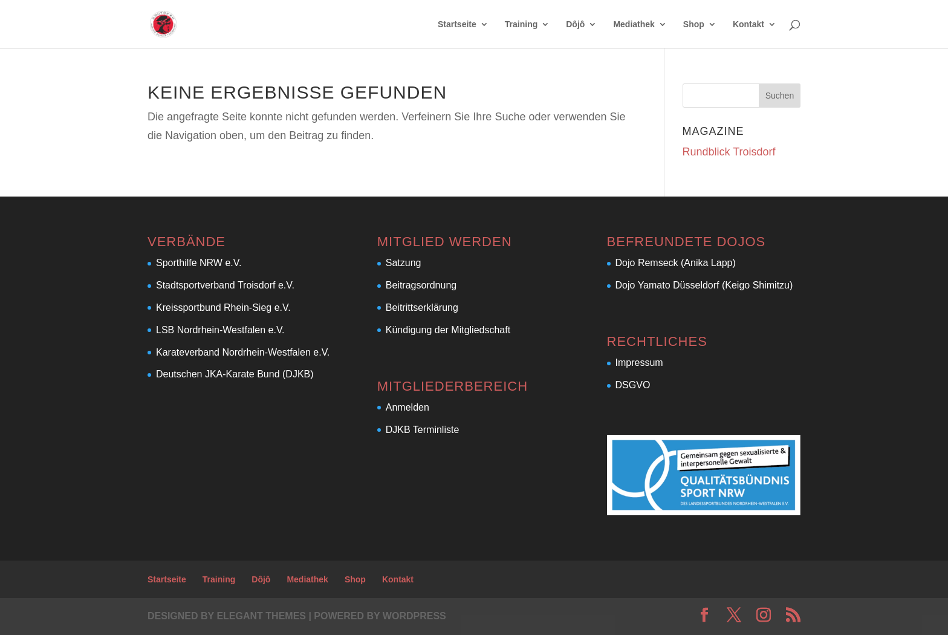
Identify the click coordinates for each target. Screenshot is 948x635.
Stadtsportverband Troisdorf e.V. (225, 285)
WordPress (414, 616)
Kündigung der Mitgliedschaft (448, 330)
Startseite (457, 24)
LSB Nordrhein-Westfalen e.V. (220, 330)
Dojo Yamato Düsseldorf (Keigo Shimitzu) (704, 285)
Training (521, 24)
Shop (693, 24)
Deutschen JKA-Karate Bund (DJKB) (235, 374)
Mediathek (633, 24)
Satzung (403, 263)
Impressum (639, 362)
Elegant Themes (261, 616)
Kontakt (748, 24)
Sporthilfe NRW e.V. (198, 263)
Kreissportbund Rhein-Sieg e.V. (223, 307)
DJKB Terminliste (422, 430)
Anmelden (407, 407)
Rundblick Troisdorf (729, 152)
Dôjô (575, 24)
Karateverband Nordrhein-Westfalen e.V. (243, 352)
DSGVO (633, 385)
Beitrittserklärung (422, 307)
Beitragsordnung (421, 285)
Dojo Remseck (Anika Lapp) (675, 263)
